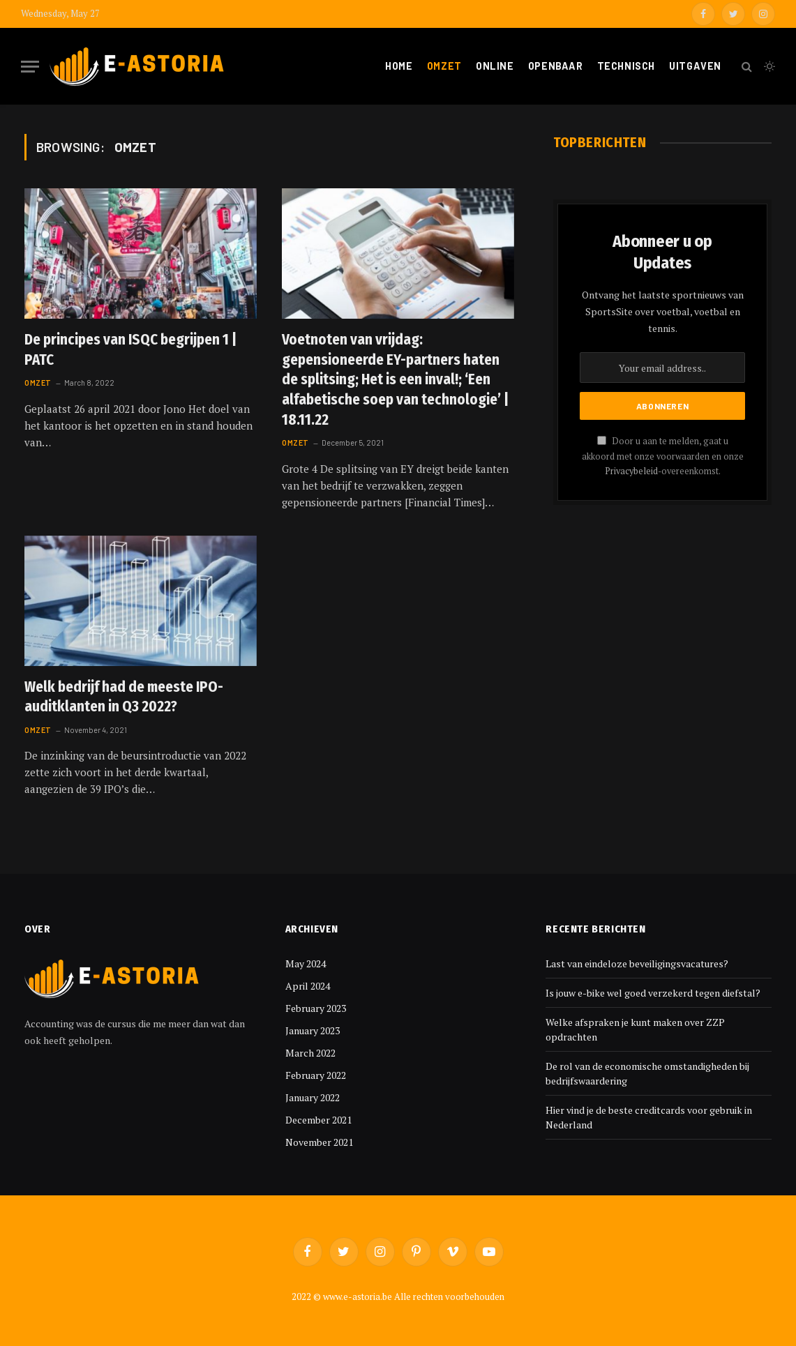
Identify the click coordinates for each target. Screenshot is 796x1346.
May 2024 (305, 963)
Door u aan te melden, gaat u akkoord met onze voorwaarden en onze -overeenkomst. (663, 456)
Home (398, 66)
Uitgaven (695, 66)
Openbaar (555, 66)
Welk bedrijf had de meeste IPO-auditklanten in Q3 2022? (123, 697)
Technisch (626, 66)
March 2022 (310, 1052)
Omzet (444, 66)
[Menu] (30, 66)
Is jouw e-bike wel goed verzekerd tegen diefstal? (653, 992)
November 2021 (319, 1142)
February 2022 (315, 1075)
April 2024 (307, 985)
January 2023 (312, 1030)
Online (494, 66)
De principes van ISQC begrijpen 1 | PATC (130, 350)
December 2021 (318, 1119)
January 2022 (312, 1097)
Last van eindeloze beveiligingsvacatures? (637, 963)
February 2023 (315, 1008)
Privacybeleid (631, 471)
